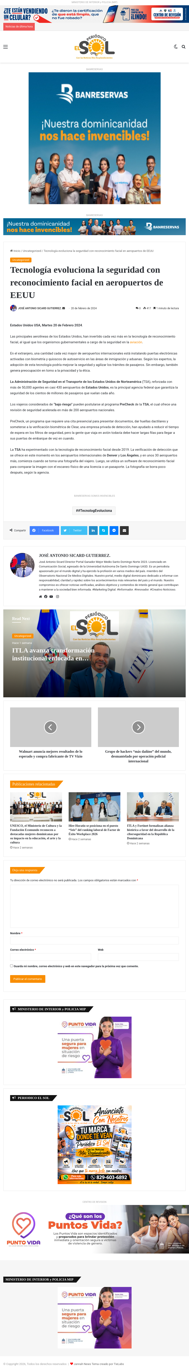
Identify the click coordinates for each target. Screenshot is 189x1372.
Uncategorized (32, 251)
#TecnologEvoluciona (95, 511)
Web (101, 949)
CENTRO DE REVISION (94, 1202)
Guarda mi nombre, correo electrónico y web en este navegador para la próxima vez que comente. (76, 966)
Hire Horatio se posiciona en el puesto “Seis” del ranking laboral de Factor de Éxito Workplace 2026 (94, 830)
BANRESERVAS (94, 69)
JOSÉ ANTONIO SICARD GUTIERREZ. (40, 308)
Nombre (16, 933)
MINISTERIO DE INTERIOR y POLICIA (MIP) (94, 2)
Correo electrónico (23, 949)
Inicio (15, 251)
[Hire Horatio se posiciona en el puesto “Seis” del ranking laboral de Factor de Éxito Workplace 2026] (95, 806)
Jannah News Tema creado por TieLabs (99, 1364)
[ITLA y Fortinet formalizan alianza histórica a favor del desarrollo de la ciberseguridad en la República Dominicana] (153, 806)
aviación (136, 342)
